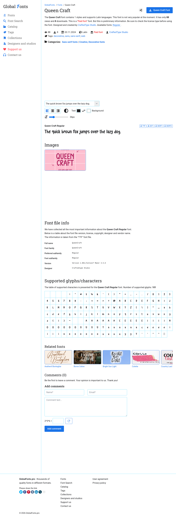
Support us (66, 502)
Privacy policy (99, 483)
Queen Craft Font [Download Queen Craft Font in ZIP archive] (159, 10)
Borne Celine (79, 366)
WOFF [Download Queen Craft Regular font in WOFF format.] (158, 126)
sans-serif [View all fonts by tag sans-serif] (75, 36)
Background (95, 111)
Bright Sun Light (109, 366)
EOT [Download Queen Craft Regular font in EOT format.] (150, 126)
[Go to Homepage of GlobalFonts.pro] (50, 5)
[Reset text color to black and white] (66, 111)
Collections (66, 494)
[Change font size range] (58, 117)
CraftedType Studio (87, 25)
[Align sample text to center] (52, 111)
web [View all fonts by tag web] (83, 36)
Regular (117, 25)
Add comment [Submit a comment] (54, 428)
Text (76, 111)
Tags (63, 490)
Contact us (66, 506)
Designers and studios (71, 498)
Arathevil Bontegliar (53, 366)
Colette (135, 366)
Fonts (63, 479)
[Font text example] (69, 103)
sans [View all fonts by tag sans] (67, 36)
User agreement (100, 479)
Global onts (15, 6)
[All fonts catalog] (60, 5)
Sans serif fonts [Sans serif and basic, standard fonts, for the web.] (70, 42)
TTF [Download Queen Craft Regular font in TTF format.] (142, 126)
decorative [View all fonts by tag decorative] (59, 36)
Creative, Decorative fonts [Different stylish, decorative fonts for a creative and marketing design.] (92, 42)
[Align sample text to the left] (47, 111)
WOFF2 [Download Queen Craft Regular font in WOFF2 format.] (168, 126)
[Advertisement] (20, 103)
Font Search (66, 483)
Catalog (64, 486)
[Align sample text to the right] (58, 111)
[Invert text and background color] (84, 111)
